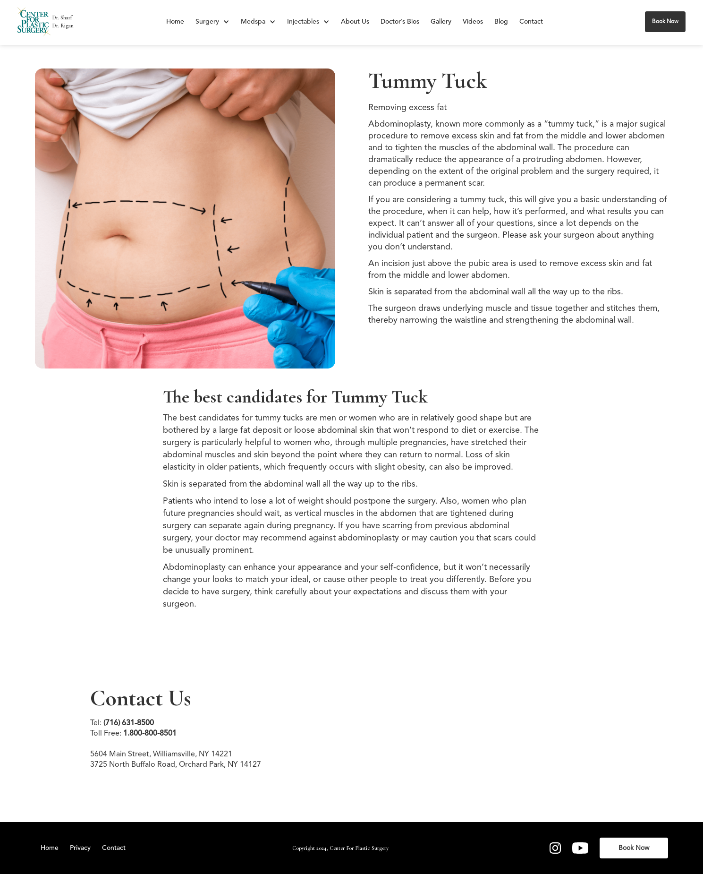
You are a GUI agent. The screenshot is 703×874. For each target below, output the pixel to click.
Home (175, 21)
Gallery (441, 21)
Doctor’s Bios (400, 21)
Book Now (665, 22)
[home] (34, 21)
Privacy (80, 848)
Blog (501, 21)
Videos (473, 21)
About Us (355, 21)
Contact (531, 21)
